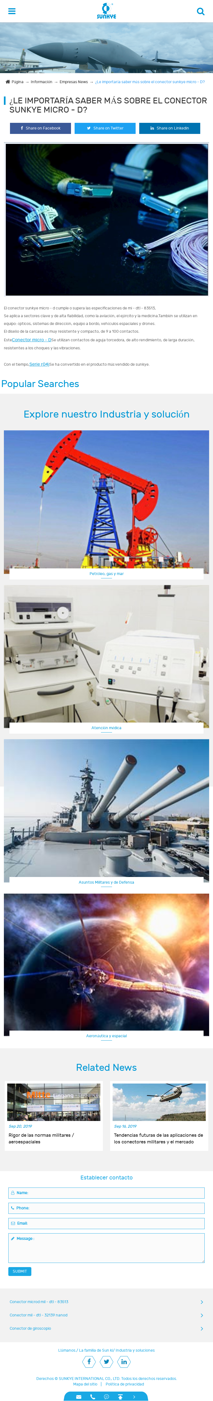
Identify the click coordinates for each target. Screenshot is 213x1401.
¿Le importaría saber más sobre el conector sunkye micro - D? (149, 82)
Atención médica (106, 728)
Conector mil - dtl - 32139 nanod (38, 1315)
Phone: (20, 1208)
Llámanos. (67, 1350)
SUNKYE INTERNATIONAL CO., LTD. (89, 1378)
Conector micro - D (31, 339)
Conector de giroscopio (30, 1328)
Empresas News (74, 82)
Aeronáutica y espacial (106, 1036)
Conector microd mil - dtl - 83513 (39, 1302)
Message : (22, 1238)
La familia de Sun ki (96, 1350)
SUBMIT (20, 1271)
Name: (19, 1193)
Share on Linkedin (170, 128)
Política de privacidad (125, 1384)
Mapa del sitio (85, 1384)
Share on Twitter (105, 128)
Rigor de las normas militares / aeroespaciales (41, 1139)
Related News (106, 1067)
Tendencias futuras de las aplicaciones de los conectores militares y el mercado (158, 1139)
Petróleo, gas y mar (107, 573)
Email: (19, 1223)
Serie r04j (39, 364)
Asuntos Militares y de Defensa (106, 882)
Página (18, 82)
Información (41, 82)
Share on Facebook (40, 128)
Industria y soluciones (135, 1350)
